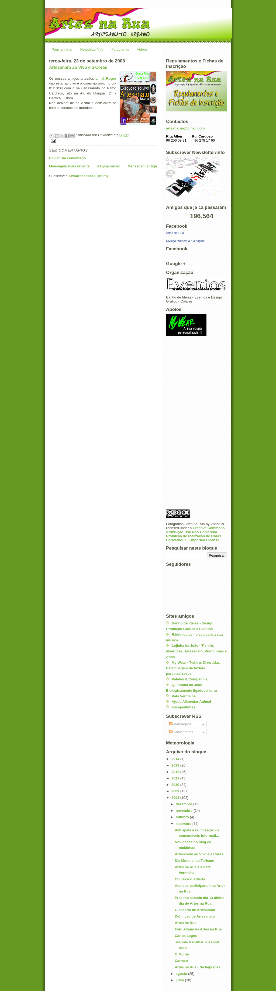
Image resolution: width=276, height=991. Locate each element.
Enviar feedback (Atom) (88, 176)
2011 (175, 778)
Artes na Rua (185, 923)
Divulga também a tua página (185, 241)
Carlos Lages (186, 936)
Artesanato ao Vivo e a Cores (78, 67)
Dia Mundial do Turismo (194, 861)
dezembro (184, 804)
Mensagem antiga (142, 166)
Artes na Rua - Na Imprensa (197, 967)
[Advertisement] (187, 424)
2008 (175, 798)
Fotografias (120, 49)
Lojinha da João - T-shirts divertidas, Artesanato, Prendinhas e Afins (196, 651)
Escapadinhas (183, 707)
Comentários (181, 732)
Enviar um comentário (67, 158)
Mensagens (180, 724)
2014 (175, 759)
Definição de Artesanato (195, 916)
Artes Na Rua (175, 232)
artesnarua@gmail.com (185, 128)
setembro (184, 824)
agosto (182, 974)
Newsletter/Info (92, 49)
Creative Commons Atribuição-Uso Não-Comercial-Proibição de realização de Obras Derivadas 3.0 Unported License (195, 534)
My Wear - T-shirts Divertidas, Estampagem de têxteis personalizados (193, 668)
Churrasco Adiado (190, 879)
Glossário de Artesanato (195, 910)
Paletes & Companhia (190, 679)
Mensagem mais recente (69, 166)
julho (180, 980)
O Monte (182, 954)
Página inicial (62, 49)
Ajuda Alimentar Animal (191, 702)
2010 (175, 785)
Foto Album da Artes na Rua (198, 929)
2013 (175, 765)
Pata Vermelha (184, 696)
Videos (142, 49)
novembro (185, 811)
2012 (175, 772)
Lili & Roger (105, 78)
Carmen (181, 961)
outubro (183, 817)
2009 (175, 791)
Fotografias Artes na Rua (185, 524)
